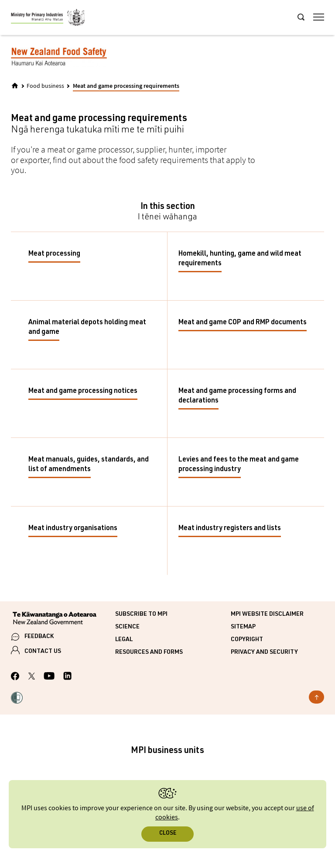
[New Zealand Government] (63, 619)
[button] (17, 699)
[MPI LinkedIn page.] (67, 677)
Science (127, 627)
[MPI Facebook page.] (15, 677)
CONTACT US (42, 652)
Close (167, 833)
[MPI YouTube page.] (49, 677)
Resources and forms (149, 652)
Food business (45, 86)
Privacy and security (264, 652)
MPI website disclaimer (267, 614)
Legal (124, 640)
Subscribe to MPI (141, 614)
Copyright (247, 640)
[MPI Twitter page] (31, 677)
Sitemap (243, 627)
